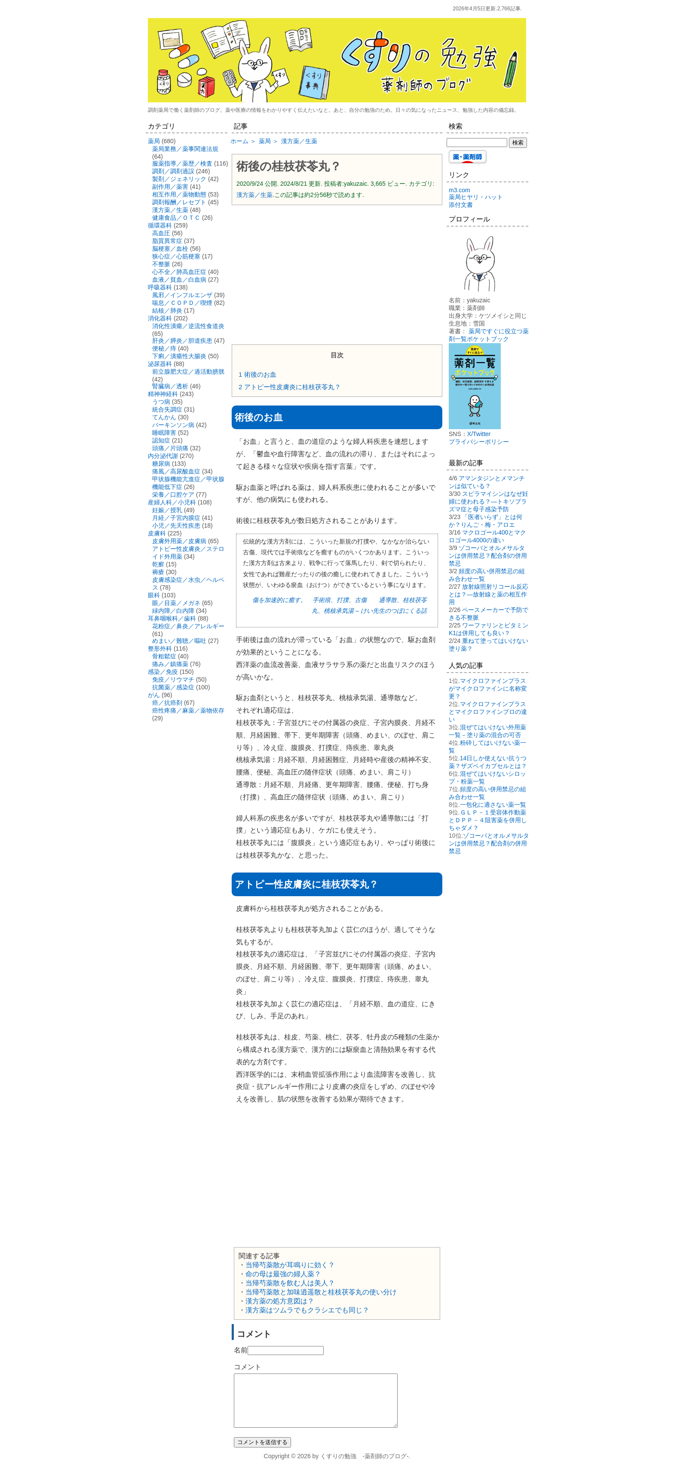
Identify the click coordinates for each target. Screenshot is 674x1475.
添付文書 (461, 204)
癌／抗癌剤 (167, 702)
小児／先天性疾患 (176, 525)
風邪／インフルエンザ (182, 295)
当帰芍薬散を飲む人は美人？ (290, 1283)
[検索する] (477, 142)
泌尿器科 (160, 363)
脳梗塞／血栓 (170, 248)
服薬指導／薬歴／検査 (182, 163)
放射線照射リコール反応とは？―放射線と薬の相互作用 (488, 594)
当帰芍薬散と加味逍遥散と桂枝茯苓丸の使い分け (321, 1292)
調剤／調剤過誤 (173, 171)
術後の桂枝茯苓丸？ (288, 166)
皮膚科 (157, 533)
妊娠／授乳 (167, 510)
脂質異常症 (167, 240)
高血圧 (161, 233)
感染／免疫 (163, 671)
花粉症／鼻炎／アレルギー (188, 626)
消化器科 (160, 318)
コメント (247, 1367)
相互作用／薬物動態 (179, 194)
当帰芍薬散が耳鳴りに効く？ (290, 1265)
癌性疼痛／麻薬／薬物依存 (188, 710)
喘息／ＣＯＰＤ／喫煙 (182, 302)
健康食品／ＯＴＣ (176, 217)
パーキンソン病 (173, 424)
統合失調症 (167, 409)
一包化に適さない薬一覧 (493, 804)
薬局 (154, 141)
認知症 (161, 440)
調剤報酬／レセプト (179, 202)
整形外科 (160, 648)
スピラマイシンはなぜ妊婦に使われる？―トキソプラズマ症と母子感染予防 (488, 501)
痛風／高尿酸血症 (176, 471)
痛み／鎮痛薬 (170, 664)
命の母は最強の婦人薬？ (283, 1274)
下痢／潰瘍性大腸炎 (179, 356)
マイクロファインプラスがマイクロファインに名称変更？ (488, 688)
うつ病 (161, 401)
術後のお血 (257, 374)
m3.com (459, 190)
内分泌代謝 (163, 455)
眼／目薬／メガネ (176, 602)
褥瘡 (158, 571)
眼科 (154, 595)
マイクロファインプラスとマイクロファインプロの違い (488, 712)
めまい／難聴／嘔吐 (179, 640)
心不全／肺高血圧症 (179, 271)
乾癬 (158, 564)
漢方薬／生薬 (254, 194)
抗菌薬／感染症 (173, 687)
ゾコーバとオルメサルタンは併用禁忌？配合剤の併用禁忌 (488, 555)
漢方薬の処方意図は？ (279, 1301)
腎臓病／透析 (170, 386)
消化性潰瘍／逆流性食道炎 (188, 326)
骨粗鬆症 (164, 656)
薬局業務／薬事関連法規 (185, 148)
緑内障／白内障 (173, 610)
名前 (241, 1350)
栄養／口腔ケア (173, 494)
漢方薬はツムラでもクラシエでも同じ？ (307, 1310)
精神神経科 (163, 393)
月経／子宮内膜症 (176, 517)
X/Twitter (478, 433)
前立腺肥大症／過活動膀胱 (188, 371)
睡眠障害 (164, 432)
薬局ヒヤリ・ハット (476, 197)
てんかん (164, 417)
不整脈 (161, 264)
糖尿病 (161, 463)
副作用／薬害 (170, 186)
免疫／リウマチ (173, 679)
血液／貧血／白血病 (179, 279)
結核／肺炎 (167, 310)
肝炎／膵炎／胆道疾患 (182, 340)
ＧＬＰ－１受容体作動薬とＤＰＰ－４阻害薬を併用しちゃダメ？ (488, 820)
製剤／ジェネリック (179, 178)
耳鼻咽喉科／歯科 (172, 618)
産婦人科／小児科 (172, 502)
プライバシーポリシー (479, 441)
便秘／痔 (164, 348)
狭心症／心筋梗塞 (176, 256)
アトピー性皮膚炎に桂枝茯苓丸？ (290, 386)
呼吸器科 (160, 287)
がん (154, 694)
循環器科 (160, 225)
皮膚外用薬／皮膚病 (179, 541)
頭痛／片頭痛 (170, 448)
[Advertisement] (337, 273)
